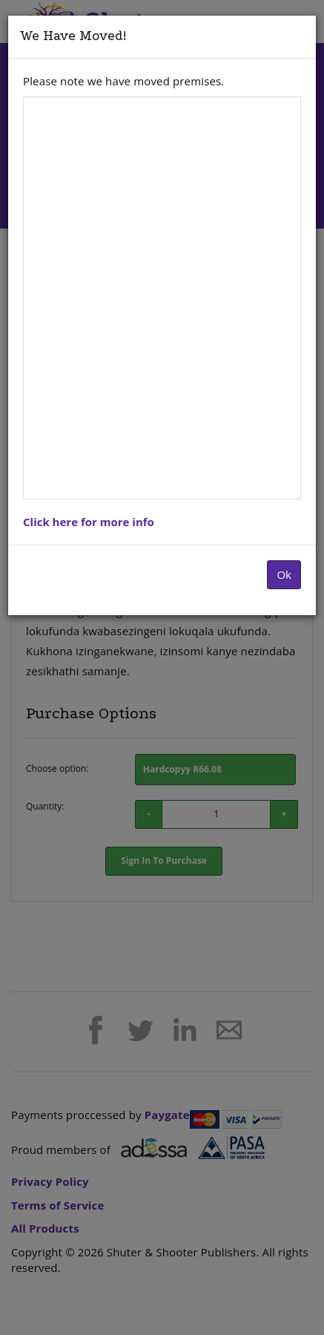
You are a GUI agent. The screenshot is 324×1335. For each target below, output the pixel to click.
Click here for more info (88, 521)
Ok (284, 574)
